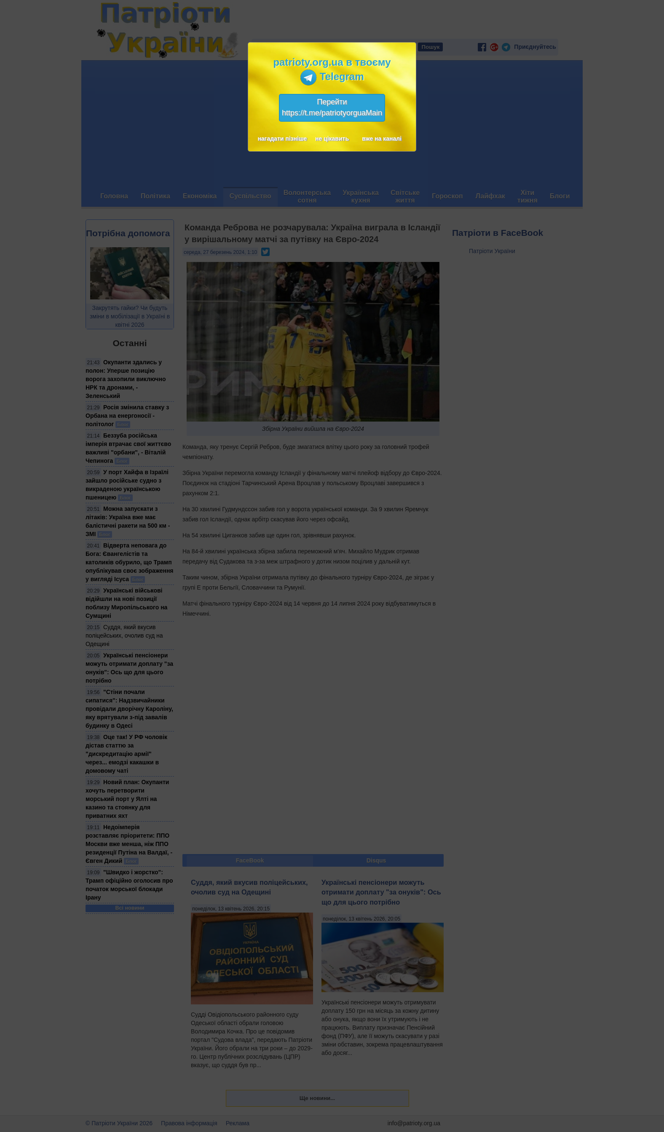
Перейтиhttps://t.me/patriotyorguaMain (332, 107)
